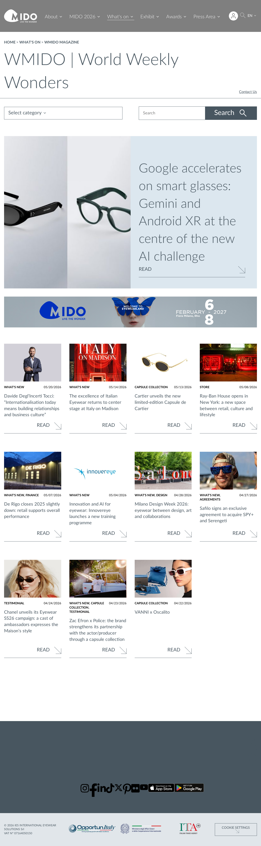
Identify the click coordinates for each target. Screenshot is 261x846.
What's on (118, 16)
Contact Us (248, 92)
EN (250, 16)
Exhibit (148, 16)
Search (225, 112)
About (51, 16)
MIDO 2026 (83, 16)
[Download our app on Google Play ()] (189, 788)
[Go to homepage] (20, 16)
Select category (24, 112)
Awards (174, 16)
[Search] (243, 16)
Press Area (205, 16)
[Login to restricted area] (233, 16)
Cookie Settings (236, 827)
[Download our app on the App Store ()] (161, 788)
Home (9, 42)
